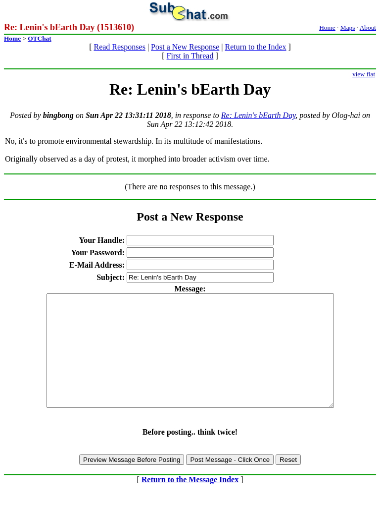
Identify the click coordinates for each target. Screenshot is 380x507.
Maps (347, 27)
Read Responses (119, 47)
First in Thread (190, 56)
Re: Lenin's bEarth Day (258, 115)
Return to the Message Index (190, 502)
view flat (363, 74)
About (368, 27)
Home (327, 27)
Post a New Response (185, 47)
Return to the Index (255, 47)
